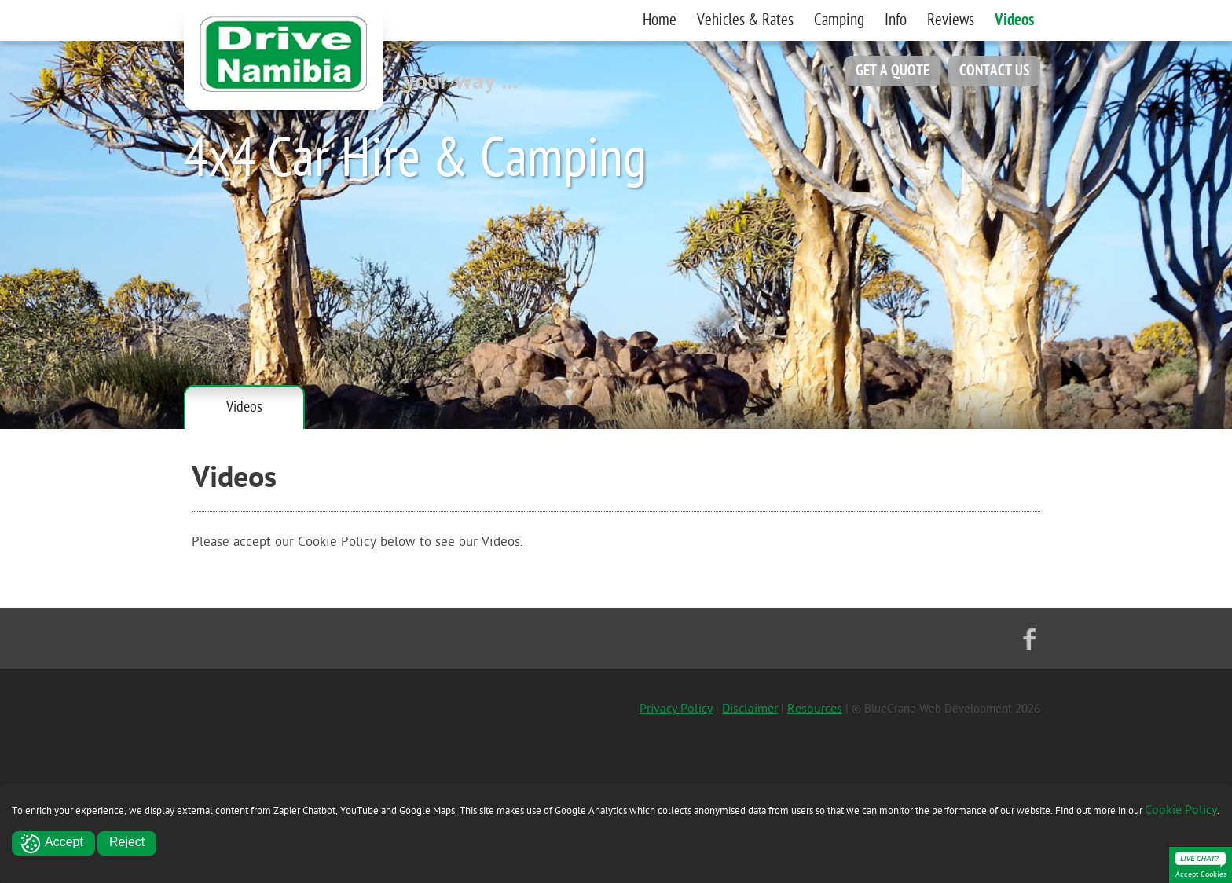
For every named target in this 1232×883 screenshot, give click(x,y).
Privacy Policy (676, 709)
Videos (1014, 20)
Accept (64, 841)
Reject (127, 841)
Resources (814, 709)
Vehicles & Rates (745, 20)
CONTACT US (994, 70)
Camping (839, 20)
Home (659, 20)
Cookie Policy (1181, 810)
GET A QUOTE (893, 70)
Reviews (950, 20)
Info (896, 20)
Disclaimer (750, 709)
